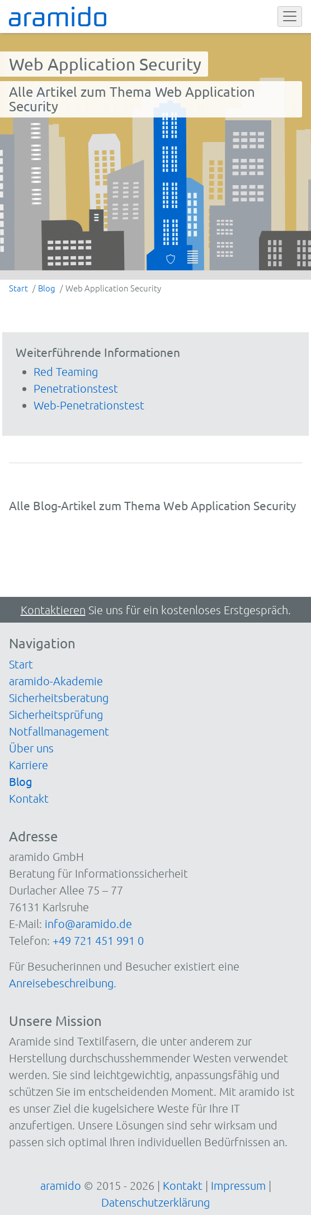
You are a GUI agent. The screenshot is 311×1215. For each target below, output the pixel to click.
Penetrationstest (76, 388)
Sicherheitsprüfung (56, 714)
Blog (20, 781)
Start (21, 664)
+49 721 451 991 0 (98, 940)
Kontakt (29, 798)
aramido (60, 1185)
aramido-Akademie (56, 680)
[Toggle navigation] (289, 16)
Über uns (31, 748)
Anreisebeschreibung (61, 983)
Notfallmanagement (59, 731)
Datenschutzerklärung (155, 1202)
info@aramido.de (88, 923)
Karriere (28, 764)
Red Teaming (66, 371)
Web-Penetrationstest (89, 405)
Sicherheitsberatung (59, 697)
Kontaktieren (53, 609)
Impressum (238, 1185)
